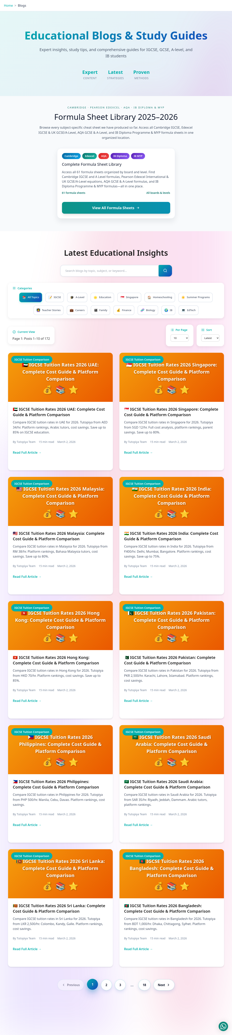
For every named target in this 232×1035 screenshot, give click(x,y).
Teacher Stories (76, 311)
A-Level (94, 298)
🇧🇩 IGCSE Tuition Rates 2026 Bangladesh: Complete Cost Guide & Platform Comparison (167, 924)
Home (8, 5)
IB (205, 311)
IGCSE (70, 298)
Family (132, 311)
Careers (107, 311)
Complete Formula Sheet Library (92, 164)
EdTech (116, 324)
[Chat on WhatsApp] (223, 1026)
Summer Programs (38, 311)
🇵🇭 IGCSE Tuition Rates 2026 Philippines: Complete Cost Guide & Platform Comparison (56, 800)
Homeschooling (183, 298)
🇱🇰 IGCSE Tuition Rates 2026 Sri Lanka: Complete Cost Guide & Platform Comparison (59, 924)
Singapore (150, 298)
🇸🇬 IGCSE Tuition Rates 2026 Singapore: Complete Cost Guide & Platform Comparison (171, 428)
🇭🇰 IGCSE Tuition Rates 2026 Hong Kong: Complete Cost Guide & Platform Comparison (56, 676)
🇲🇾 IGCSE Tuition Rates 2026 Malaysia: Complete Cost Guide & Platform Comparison (58, 552)
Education (121, 298)
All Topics (44, 298)
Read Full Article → (27, 469)
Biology (183, 311)
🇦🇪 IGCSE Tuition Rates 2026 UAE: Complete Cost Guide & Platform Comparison (59, 428)
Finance (157, 311)
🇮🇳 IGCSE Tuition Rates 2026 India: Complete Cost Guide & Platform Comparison (171, 552)
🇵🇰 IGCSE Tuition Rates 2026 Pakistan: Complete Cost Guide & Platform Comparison (169, 676)
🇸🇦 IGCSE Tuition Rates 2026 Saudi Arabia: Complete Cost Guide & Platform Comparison (167, 800)
